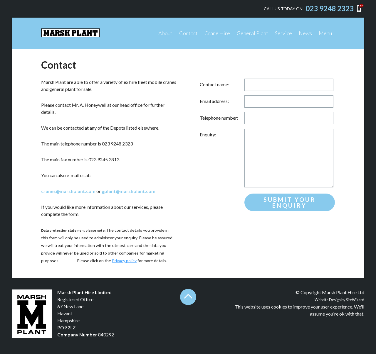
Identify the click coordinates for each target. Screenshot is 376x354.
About (165, 33)
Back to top (188, 297)
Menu (325, 33)
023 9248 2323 (330, 8)
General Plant (252, 33)
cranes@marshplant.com (68, 191)
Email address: (214, 101)
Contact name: (214, 84)
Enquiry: (208, 134)
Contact (188, 33)
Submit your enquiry (289, 202)
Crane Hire (217, 33)
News (305, 33)
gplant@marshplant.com (128, 191)
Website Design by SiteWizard (339, 299)
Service (283, 33)
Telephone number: (219, 118)
